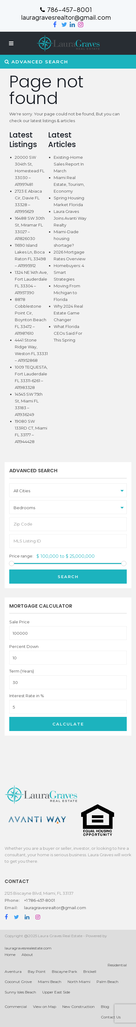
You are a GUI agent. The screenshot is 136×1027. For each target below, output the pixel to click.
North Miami (79, 981)
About (27, 954)
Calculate (68, 723)
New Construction (78, 1006)
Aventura (13, 971)
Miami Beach (49, 981)
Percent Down (24, 647)
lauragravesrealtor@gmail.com (55, 907)
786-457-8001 (66, 9)
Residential (117, 965)
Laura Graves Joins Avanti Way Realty (70, 218)
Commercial (16, 1006)
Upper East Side (56, 992)
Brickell (89, 971)
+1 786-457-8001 (39, 900)
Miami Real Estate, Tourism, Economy (69, 184)
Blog (105, 1006)
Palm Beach (107, 981)
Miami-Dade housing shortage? (66, 238)
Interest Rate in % (26, 696)
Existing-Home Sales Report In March (69, 164)
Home (10, 954)
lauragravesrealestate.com (28, 948)
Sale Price (19, 622)
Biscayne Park (64, 971)
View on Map (44, 1006)
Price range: (21, 556)
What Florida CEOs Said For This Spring (68, 333)
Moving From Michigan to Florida (67, 292)
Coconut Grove (18, 981)
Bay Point (37, 971)
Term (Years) (21, 671)
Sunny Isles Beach (20, 992)
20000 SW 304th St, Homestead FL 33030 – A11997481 (29, 171)
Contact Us (111, 1017)
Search (68, 576)
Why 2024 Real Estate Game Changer (68, 313)
